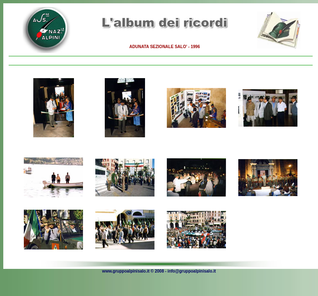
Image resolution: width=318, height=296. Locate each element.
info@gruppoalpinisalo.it (192, 271)
